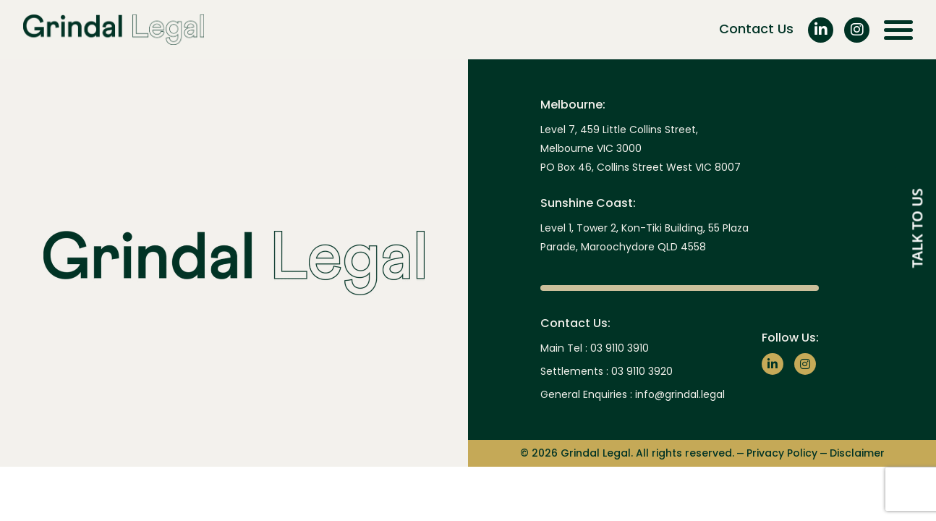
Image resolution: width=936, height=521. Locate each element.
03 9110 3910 (619, 348)
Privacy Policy (781, 453)
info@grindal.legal (680, 394)
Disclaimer (857, 453)
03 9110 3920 (642, 371)
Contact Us (756, 29)
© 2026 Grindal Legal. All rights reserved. (627, 453)
